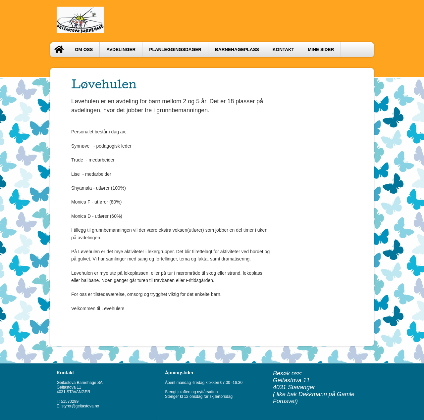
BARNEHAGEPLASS (237, 49)
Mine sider (321, 49)
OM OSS (84, 49)
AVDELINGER (120, 49)
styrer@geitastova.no (80, 406)
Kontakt (283, 49)
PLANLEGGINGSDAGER (175, 49)
